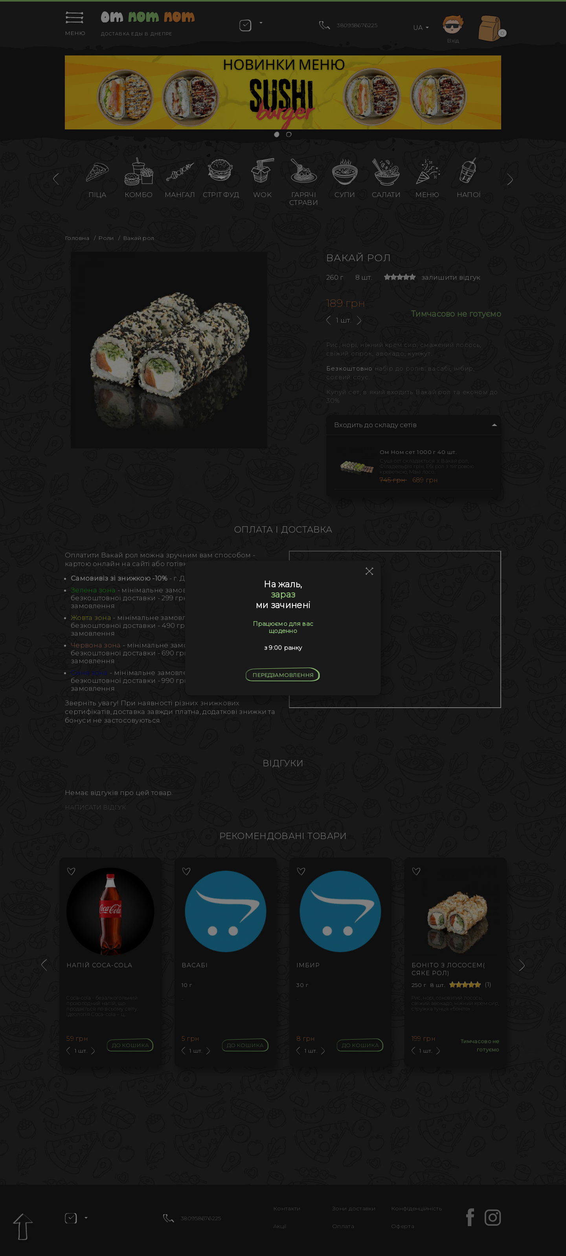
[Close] (370, 571)
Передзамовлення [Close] (283, 675)
